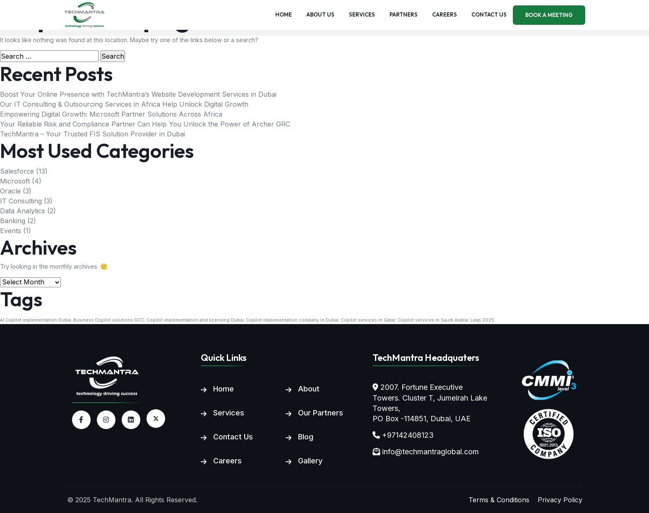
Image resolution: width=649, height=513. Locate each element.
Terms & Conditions (499, 500)
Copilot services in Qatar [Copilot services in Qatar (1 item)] (368, 320)
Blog (305, 436)
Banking (12, 221)
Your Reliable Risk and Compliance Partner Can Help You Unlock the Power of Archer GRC (145, 124)
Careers (444, 14)
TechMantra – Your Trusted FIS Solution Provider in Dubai (92, 134)
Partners (403, 14)
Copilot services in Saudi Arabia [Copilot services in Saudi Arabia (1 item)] (433, 320)
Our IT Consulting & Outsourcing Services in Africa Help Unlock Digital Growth (124, 104)
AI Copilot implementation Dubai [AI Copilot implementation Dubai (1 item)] (35, 320)
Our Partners (320, 412)
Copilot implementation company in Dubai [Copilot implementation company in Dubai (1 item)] (292, 320)
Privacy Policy (560, 500)
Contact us (489, 14)
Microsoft (15, 181)
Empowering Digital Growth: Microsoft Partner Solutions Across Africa (111, 114)
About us (320, 14)
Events (10, 231)
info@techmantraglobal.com (430, 451)
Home (283, 14)
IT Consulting (21, 201)
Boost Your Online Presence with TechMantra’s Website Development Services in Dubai (138, 94)
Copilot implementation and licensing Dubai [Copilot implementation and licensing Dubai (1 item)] (195, 320)
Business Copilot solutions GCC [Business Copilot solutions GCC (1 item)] (108, 320)
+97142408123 (408, 435)
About (309, 388)
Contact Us (233, 436)
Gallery (310, 460)
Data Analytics (22, 211)
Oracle (10, 191)
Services (362, 14)
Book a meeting (549, 15)
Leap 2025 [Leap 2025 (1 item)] (482, 320)
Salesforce (17, 171)
